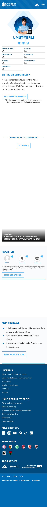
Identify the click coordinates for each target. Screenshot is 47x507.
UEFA (15, 476)
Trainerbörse (6, 417)
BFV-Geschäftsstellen (10, 414)
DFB (8, 476)
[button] (19, 43)
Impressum (36, 480)
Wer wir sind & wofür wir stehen (14, 374)
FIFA (21, 476)
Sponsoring (6, 381)
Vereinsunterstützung (10, 385)
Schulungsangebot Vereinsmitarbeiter (16, 410)
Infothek (5, 389)
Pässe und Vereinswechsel (12, 403)
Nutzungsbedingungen (10, 480)
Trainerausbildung (9, 406)
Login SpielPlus (8, 421)
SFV (3, 476)
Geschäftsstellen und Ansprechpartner (17, 378)
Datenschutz (25, 480)
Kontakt (5, 392)
